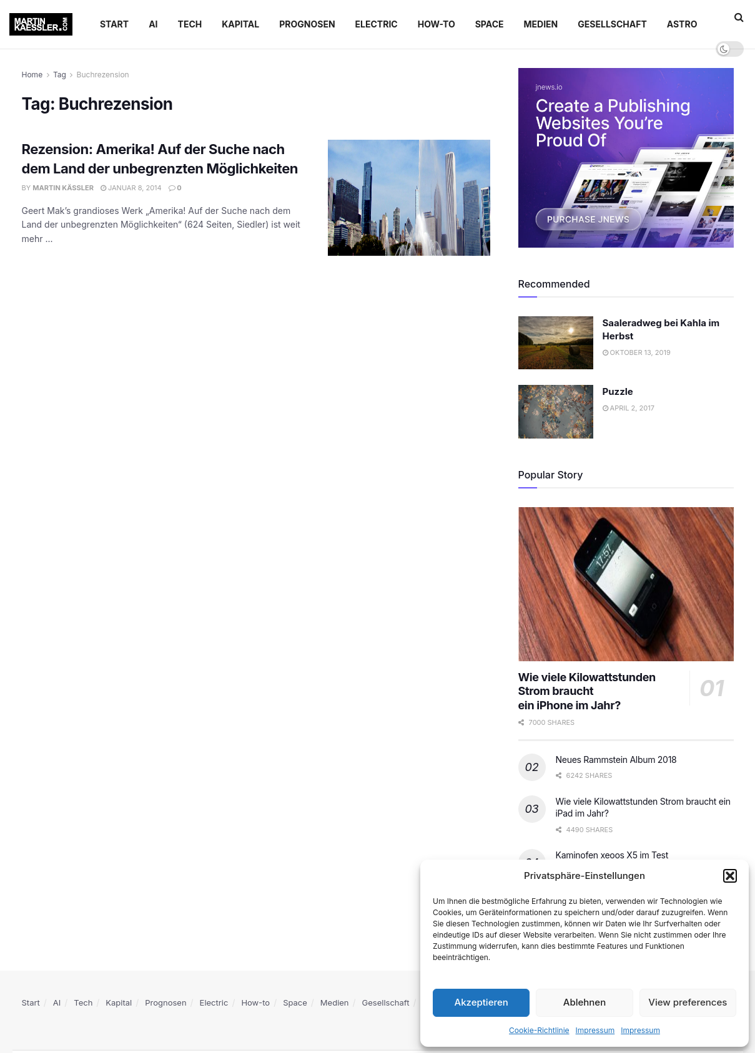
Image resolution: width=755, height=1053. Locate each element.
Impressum (595, 1030)
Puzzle (618, 391)
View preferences (687, 1002)
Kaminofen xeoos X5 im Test (612, 855)
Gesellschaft (612, 24)
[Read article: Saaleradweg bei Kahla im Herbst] (555, 343)
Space (489, 24)
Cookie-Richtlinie (539, 1030)
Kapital (240, 24)
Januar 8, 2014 (131, 187)
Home (32, 74)
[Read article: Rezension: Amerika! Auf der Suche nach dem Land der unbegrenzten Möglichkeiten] (409, 198)
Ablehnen (584, 1002)
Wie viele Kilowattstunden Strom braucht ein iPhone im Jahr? (587, 691)
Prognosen (307, 24)
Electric (376, 24)
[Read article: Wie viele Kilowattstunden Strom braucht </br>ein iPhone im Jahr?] (626, 584)
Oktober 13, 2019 (637, 352)
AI (153, 24)
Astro (682, 24)
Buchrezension (103, 74)
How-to (436, 24)
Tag (59, 74)
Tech (190, 24)
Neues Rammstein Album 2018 (616, 759)
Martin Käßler (63, 187)
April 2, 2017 (628, 408)
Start (114, 24)
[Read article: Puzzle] (555, 412)
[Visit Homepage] (40, 24)
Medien (541, 24)
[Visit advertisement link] (626, 158)
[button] (730, 876)
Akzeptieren (481, 1002)
